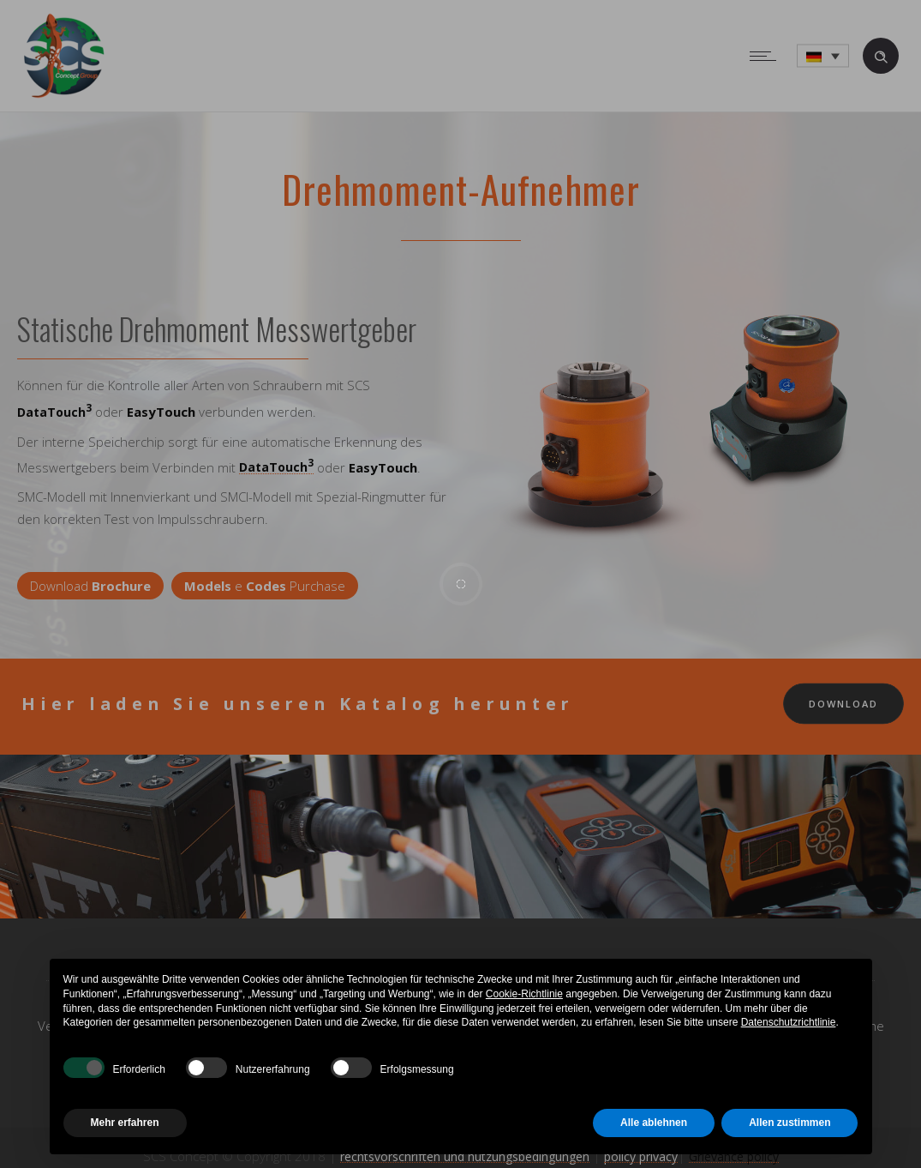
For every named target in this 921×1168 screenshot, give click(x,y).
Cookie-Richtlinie (524, 994)
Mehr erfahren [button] (125, 1123)
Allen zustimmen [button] (789, 1123)
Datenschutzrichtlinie (788, 1022)
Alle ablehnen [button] (653, 1123)
